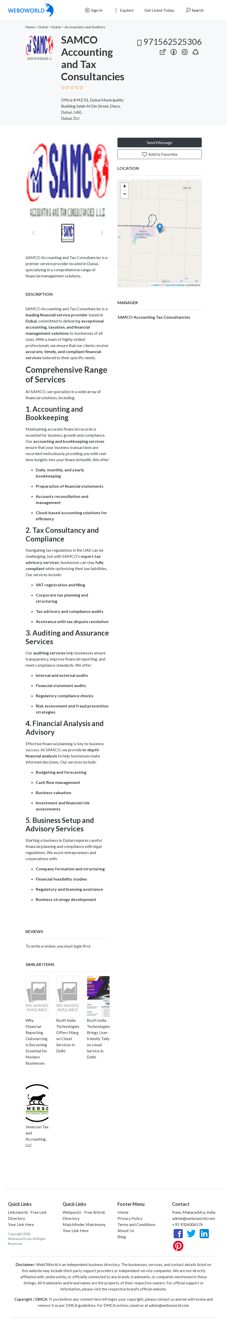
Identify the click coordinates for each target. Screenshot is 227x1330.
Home (30, 27)
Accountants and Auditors (85, 27)
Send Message (159, 142)
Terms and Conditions (136, 1224)
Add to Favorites (159, 154)
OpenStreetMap (175, 285)
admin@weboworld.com (193, 1218)
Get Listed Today (159, 10)
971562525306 (168, 42)
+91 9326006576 (187, 1224)
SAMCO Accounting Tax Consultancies (153, 317)
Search (194, 10)
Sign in (93, 10)
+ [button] (124, 187)
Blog (121, 1236)
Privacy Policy (129, 1218)
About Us (125, 1230)
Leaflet (155, 285)
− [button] (124, 194)
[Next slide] (102, 180)
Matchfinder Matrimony (84, 1224)
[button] (196, 50)
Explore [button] (123, 10)
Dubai (43, 27)
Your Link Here (21, 1224)
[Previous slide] (34, 180)
